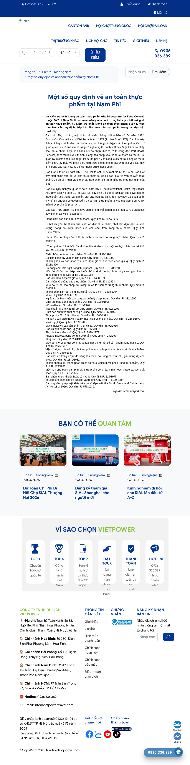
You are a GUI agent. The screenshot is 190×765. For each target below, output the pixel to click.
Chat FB (177, 737)
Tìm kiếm (159, 72)
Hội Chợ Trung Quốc (113, 26)
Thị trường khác (65, 41)
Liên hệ (160, 13)
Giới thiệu (141, 41)
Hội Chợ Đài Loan (152, 26)
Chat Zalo (177, 726)
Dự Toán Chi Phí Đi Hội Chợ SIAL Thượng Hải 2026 (42, 493)
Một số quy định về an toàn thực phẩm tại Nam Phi (63, 77)
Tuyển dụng (130, 4)
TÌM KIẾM (95, 55)
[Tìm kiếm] (137, 72)
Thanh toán (157, 4)
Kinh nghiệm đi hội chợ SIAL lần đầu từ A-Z (145, 493)
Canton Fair (78, 26)
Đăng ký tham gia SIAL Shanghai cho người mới (92, 493)
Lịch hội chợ (96, 41)
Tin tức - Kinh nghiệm (56, 72)
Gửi (169, 637)
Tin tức (120, 41)
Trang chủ (30, 72)
